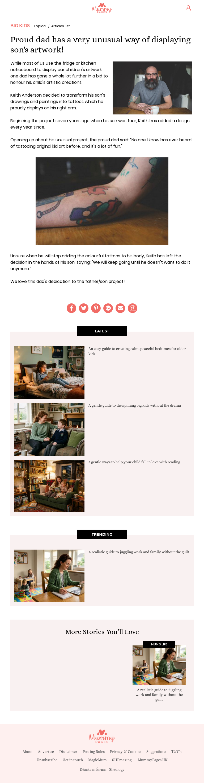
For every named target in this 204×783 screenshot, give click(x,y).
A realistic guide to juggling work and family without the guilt (138, 552)
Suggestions (156, 751)
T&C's (176, 751)
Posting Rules (94, 751)
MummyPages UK (153, 760)
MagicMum (97, 760)
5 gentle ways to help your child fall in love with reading (134, 462)
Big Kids (20, 25)
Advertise (46, 751)
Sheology (117, 769)
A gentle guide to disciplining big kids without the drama (134, 405)
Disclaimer (68, 751)
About (28, 751)
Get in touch (73, 760)
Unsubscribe (47, 760)
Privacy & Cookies (125, 751)
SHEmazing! (122, 760)
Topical (40, 26)
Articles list (60, 26)
